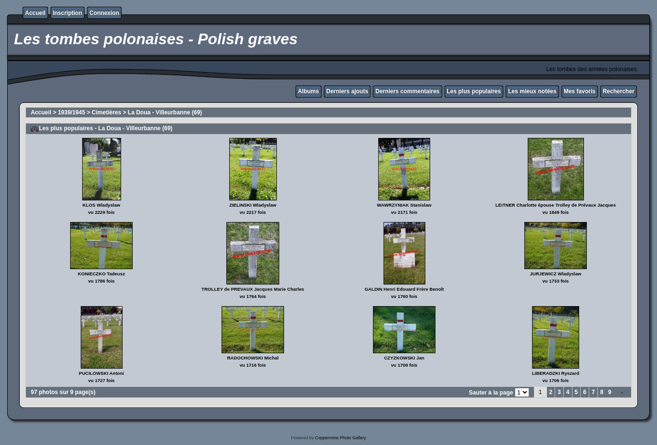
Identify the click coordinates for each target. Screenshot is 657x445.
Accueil (35, 13)
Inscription (67, 13)
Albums (308, 91)
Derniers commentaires (407, 91)
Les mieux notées (532, 91)
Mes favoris (579, 91)
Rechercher (618, 91)
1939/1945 (71, 112)
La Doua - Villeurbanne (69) (165, 112)
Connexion (104, 13)
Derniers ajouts (347, 91)
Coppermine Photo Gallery (340, 437)
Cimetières (106, 112)
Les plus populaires (474, 91)
